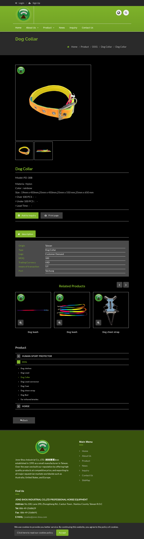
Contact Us (87, 27)
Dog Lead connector (28, 381)
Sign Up (34, 3)
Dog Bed (23, 395)
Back (24, 420)
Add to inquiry (27, 215)
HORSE (23, 406)
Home (18, 27)
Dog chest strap (110, 331)
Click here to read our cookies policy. (35, 532)
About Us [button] (32, 27)
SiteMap (84, 480)
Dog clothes (24, 368)
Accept (62, 532)
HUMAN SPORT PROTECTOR (34, 356)
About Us (85, 456)
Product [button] (48, 27)
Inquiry (73, 27)
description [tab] (25, 234)
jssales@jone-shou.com (35, 517)
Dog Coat (23, 386)
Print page (52, 215)
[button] (119, 13)
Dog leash (33, 331)
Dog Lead (23, 372)
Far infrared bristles (28, 399)
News (62, 27)
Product (85, 46)
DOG (95, 46)
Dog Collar (106, 46)
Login (20, 3)
